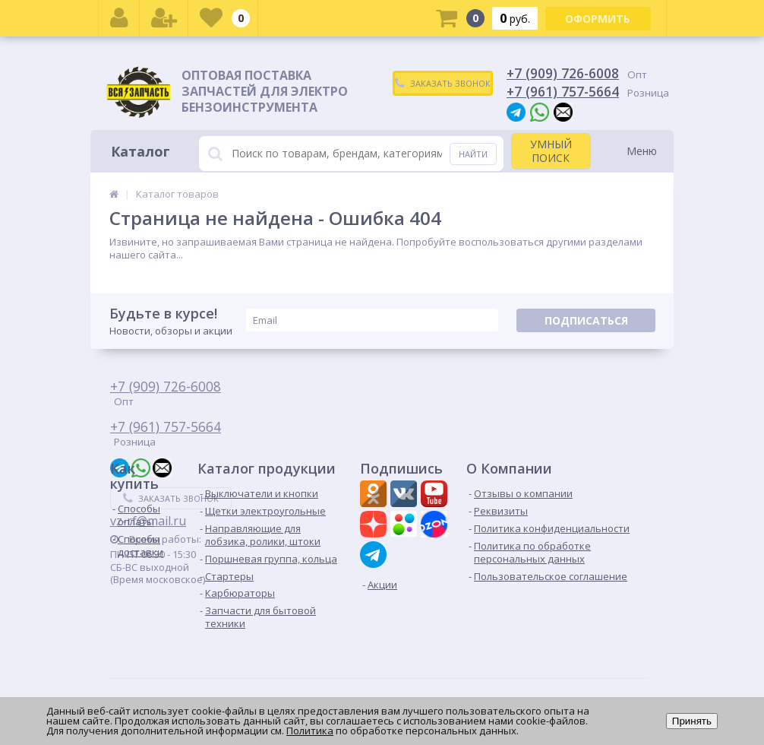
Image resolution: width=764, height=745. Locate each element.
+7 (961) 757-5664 (563, 91)
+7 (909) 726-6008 (563, 73)
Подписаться (586, 320)
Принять (692, 721)
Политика (309, 730)
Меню (642, 151)
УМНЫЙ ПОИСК (551, 151)
